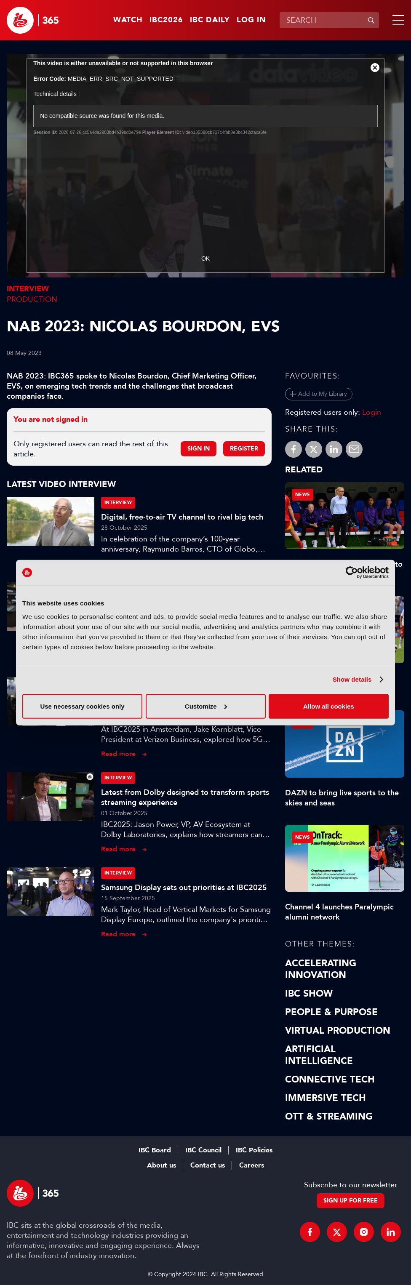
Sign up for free (350, 1201)
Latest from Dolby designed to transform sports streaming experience (185, 797)
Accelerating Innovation (320, 969)
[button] (396, 20)
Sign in (198, 449)
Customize (206, 705)
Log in (251, 20)
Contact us (207, 1165)
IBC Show (309, 993)
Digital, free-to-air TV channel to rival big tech (182, 517)
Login (371, 412)
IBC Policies (254, 1150)
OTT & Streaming (329, 1116)
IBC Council (203, 1150)
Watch (128, 20)
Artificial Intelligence (319, 1055)
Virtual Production (337, 1030)
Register (244, 449)
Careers (251, 1165)
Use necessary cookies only (82, 705)
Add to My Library (322, 394)
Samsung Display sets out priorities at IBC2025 (184, 887)
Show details (352, 679)
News (302, 494)
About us (161, 1165)
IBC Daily (210, 20)
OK (205, 258)
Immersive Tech (325, 1098)
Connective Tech (330, 1079)
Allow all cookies (328, 705)
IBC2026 (166, 20)
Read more (118, 753)
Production (32, 299)
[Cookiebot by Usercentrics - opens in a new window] (352, 572)
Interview (28, 289)
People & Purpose (331, 1012)
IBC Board (155, 1150)
